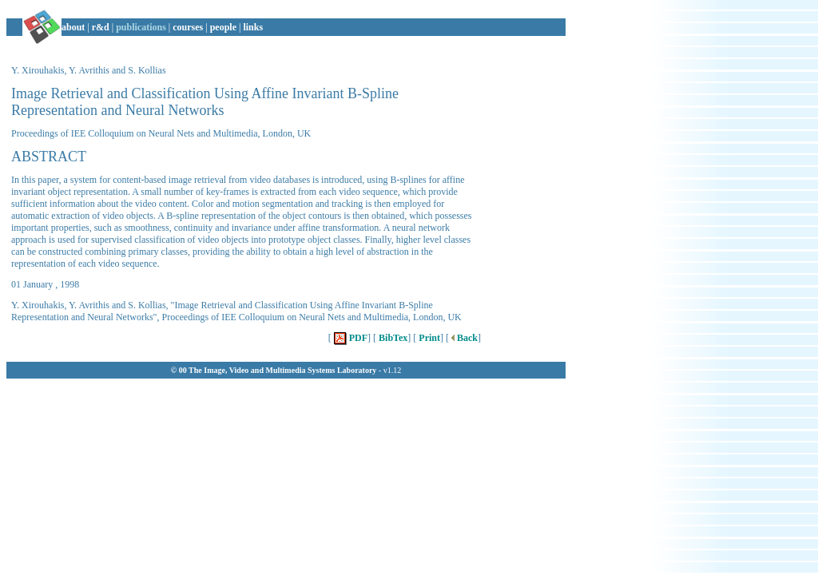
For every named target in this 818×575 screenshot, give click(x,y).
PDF (349, 337)
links (253, 27)
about (73, 27)
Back (463, 337)
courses (188, 27)
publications (141, 27)
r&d (100, 27)
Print (428, 337)
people (223, 27)
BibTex (391, 337)
